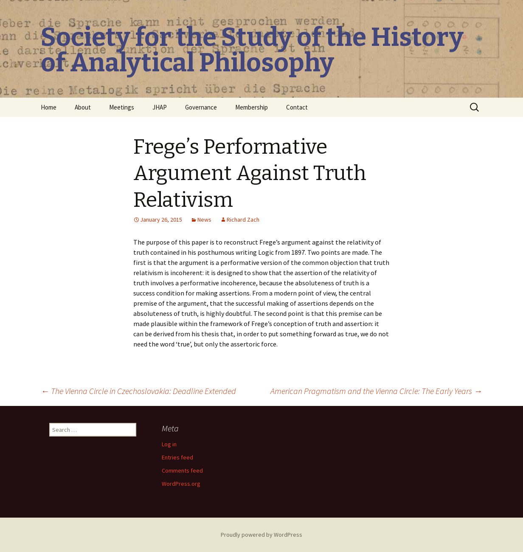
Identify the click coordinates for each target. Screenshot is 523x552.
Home (48, 107)
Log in (169, 444)
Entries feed (177, 457)
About (83, 107)
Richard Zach (243, 219)
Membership (251, 107)
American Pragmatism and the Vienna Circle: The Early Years (376, 391)
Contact (297, 107)
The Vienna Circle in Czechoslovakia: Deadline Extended (138, 391)
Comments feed (182, 470)
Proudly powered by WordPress (261, 534)
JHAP (159, 107)
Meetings (121, 107)
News (204, 219)
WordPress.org (181, 483)
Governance (201, 107)
